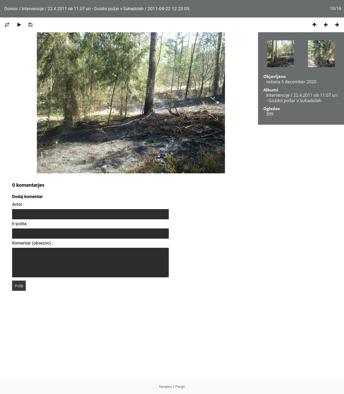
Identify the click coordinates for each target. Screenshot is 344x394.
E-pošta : (20, 223)
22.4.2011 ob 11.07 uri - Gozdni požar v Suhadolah (96, 8)
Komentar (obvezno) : (32, 243)
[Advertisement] (172, 341)
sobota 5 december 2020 (291, 82)
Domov (11, 8)
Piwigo (180, 387)
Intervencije (33, 8)
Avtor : (18, 204)
